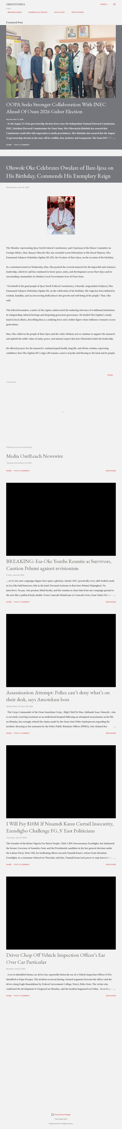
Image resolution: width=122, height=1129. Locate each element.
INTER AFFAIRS (76, 12)
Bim (66, 1119)
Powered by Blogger (61, 1114)
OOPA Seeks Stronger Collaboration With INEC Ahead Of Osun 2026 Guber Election (56, 108)
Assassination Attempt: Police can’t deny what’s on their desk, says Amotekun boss (58, 696)
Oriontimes (15, 4)
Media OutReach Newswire (34, 456)
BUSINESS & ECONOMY (36, 12)
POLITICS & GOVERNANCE (100, 12)
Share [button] (9, 145)
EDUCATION (58, 12)
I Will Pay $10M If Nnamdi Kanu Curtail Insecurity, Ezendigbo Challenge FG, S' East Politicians (59, 827)
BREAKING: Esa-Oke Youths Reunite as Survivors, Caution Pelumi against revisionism (58, 565)
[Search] (104, 4)
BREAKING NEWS (13, 12)
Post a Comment (22, 145)
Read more (111, 471)
